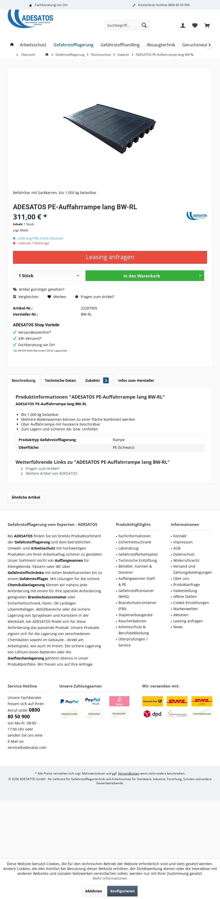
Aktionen (180, 614)
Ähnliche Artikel (26, 497)
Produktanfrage (186, 584)
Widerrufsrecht (186, 560)
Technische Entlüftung (137, 560)
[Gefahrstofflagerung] (73, 45)
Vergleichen (26, 296)
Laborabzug (128, 548)
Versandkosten (128, 773)
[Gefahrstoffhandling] (120, 45)
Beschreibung (23, 380)
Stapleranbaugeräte (135, 614)
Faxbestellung (185, 590)
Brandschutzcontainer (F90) (137, 605)
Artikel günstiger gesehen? (38, 289)
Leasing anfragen (188, 621)
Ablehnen (93, 891)
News (178, 626)
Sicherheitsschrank (134, 542)
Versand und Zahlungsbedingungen (192, 569)
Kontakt (179, 535)
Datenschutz (184, 554)
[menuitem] (207, 25)
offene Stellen (185, 596)
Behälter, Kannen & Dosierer (135, 569)
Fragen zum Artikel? (94, 296)
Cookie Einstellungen (191, 602)
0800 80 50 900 (179, 5)
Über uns (181, 578)
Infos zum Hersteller (136, 380)
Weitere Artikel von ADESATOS (49, 473)
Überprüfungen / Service (133, 642)
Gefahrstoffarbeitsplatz (138, 554)
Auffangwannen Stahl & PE (136, 581)
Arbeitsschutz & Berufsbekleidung (133, 629)
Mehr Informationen (110, 878)
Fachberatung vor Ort (51, 5)
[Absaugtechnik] (161, 45)
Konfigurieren (122, 891)
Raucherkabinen (132, 621)
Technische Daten (60, 380)
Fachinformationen (134, 535)
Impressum (183, 542)
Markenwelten (185, 608)
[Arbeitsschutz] (33, 45)
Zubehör (97, 380)
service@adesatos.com (27, 747)
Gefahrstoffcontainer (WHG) (136, 593)
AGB (176, 548)
